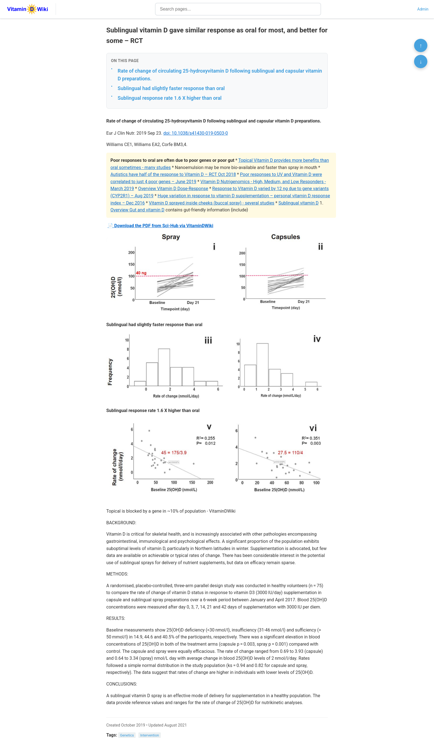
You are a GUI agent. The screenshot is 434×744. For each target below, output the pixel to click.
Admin (422, 9)
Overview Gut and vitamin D (137, 210)
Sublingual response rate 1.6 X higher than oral (169, 98)
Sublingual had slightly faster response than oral (171, 88)
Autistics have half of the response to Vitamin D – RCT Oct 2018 (173, 174)
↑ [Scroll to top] (420, 45)
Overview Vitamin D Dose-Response (173, 188)
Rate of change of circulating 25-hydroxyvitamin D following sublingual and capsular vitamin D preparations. (220, 75)
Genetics (127, 735)
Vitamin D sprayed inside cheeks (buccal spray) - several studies (211, 203)
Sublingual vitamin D (298, 203)
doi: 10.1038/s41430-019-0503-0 (195, 133)
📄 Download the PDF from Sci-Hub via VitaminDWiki (160, 225)
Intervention (149, 735)
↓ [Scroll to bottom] (420, 61)
